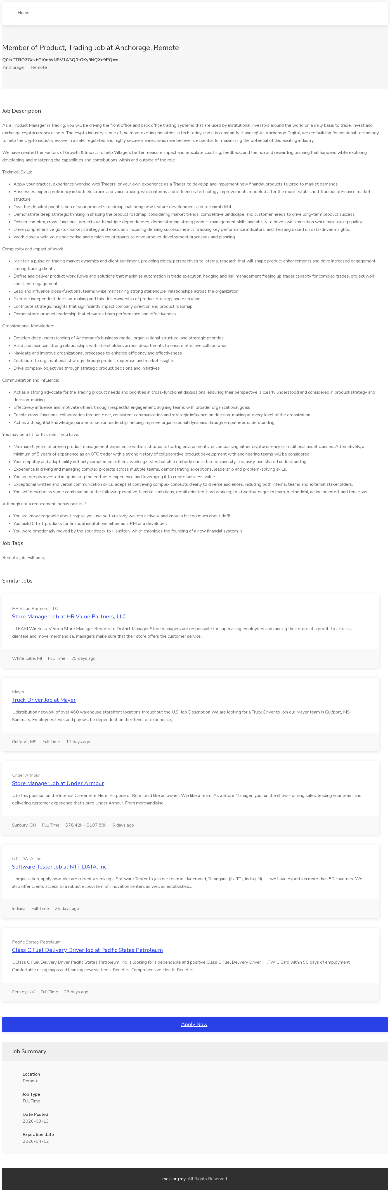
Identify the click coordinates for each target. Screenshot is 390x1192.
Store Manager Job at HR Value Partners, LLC (69, 616)
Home (24, 10)
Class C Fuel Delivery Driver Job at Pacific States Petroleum (87, 950)
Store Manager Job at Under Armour (58, 783)
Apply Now (194, 1024)
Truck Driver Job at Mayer (44, 700)
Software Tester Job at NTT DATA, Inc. (60, 866)
